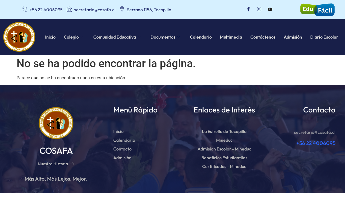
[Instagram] (259, 9)
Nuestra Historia (56, 163)
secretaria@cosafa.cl (314, 132)
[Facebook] (248, 9)
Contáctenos (263, 37)
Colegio (73, 37)
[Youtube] (270, 9)
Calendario (201, 37)
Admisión (293, 37)
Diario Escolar (324, 37)
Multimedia (231, 37)
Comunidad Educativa (117, 37)
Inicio (50, 37)
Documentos (165, 37)
